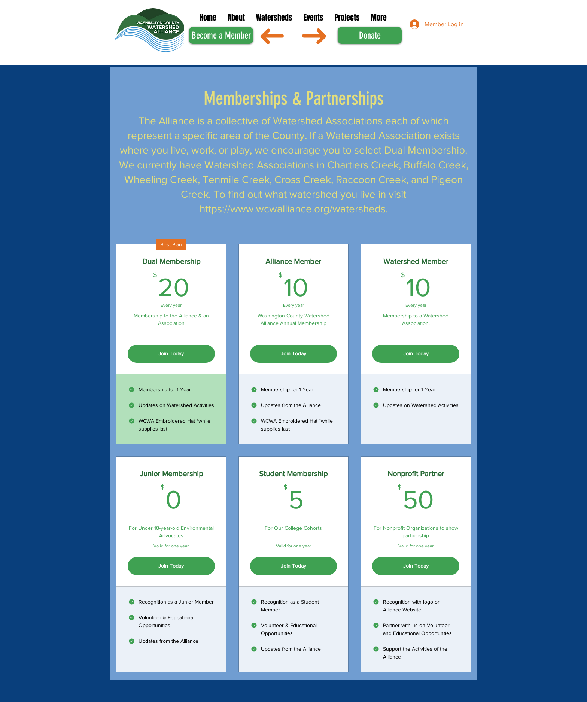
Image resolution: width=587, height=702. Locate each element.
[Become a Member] (221, 35)
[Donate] (370, 35)
